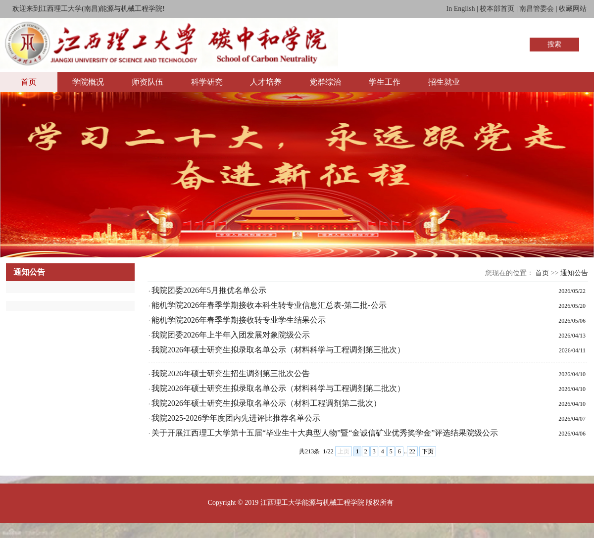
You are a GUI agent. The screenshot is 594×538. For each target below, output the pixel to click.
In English (460, 8)
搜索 (554, 44)
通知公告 (574, 273)
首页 (29, 82)
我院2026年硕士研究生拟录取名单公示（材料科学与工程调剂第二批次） (278, 388)
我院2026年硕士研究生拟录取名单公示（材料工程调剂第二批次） (266, 403)
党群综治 (325, 82)
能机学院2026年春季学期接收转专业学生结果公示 (238, 320)
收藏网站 (573, 8)
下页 (428, 451)
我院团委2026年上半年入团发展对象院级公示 (230, 335)
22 (412, 451)
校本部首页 (497, 8)
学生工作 (384, 82)
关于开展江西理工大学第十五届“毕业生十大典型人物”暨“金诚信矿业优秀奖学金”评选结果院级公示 (324, 433)
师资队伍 (147, 82)
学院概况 (88, 82)
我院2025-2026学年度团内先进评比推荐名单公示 (235, 418)
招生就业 (444, 82)
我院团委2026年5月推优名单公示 (208, 290)
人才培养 (266, 82)
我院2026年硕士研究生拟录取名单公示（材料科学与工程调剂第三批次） (278, 349)
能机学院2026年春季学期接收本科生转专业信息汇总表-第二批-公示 (269, 305)
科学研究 (207, 82)
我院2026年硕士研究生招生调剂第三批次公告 (230, 373)
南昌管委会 (536, 8)
